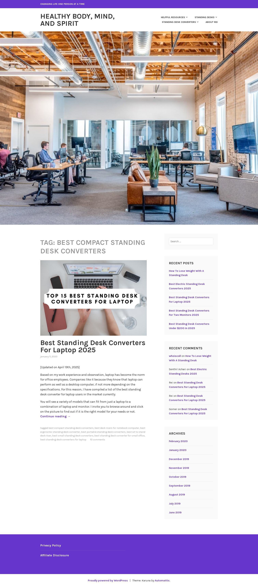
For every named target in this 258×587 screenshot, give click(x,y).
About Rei (212, 22)
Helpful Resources (173, 17)
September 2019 (179, 485)
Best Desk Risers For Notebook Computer (117, 428)
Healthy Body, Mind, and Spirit (77, 20)
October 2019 (177, 476)
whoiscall (175, 356)
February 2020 (178, 441)
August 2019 (177, 494)
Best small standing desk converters (72, 435)
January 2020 (178, 450)
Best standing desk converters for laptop (63, 439)
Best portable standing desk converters (103, 431)
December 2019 (179, 459)
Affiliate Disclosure (54, 555)
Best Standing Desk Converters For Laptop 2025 (92, 346)
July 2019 (175, 503)
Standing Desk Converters (179, 22)
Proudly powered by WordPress (108, 580)
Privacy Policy (50, 545)
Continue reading (55, 416)
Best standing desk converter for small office (119, 435)
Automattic (162, 580)
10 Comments (97, 439)
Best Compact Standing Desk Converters (71, 428)
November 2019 (179, 468)
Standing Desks (204, 17)
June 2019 (175, 512)
